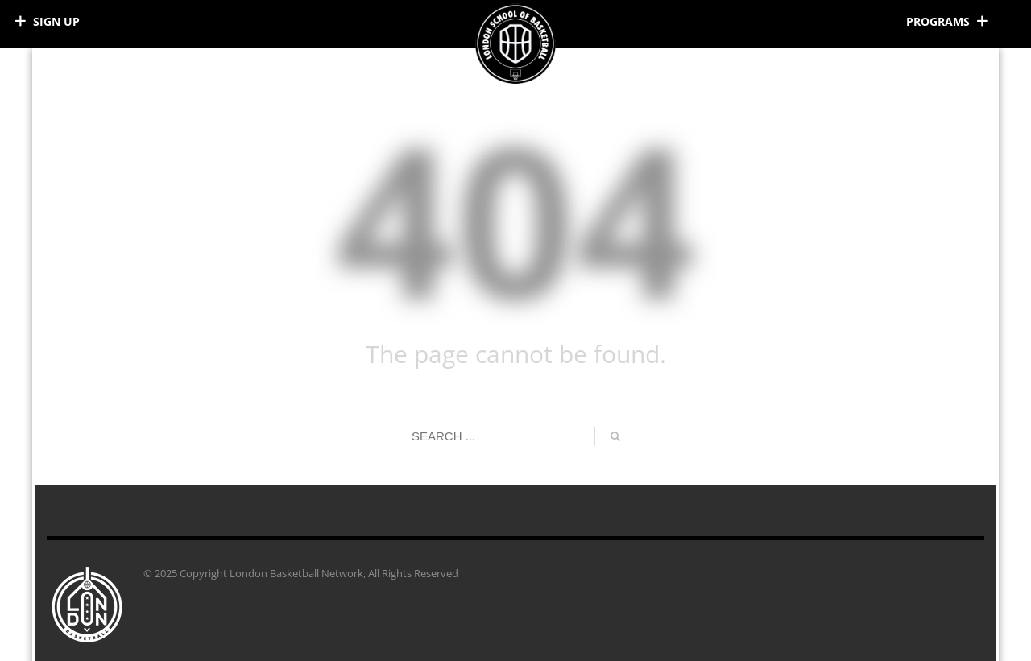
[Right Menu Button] (950, 21)
